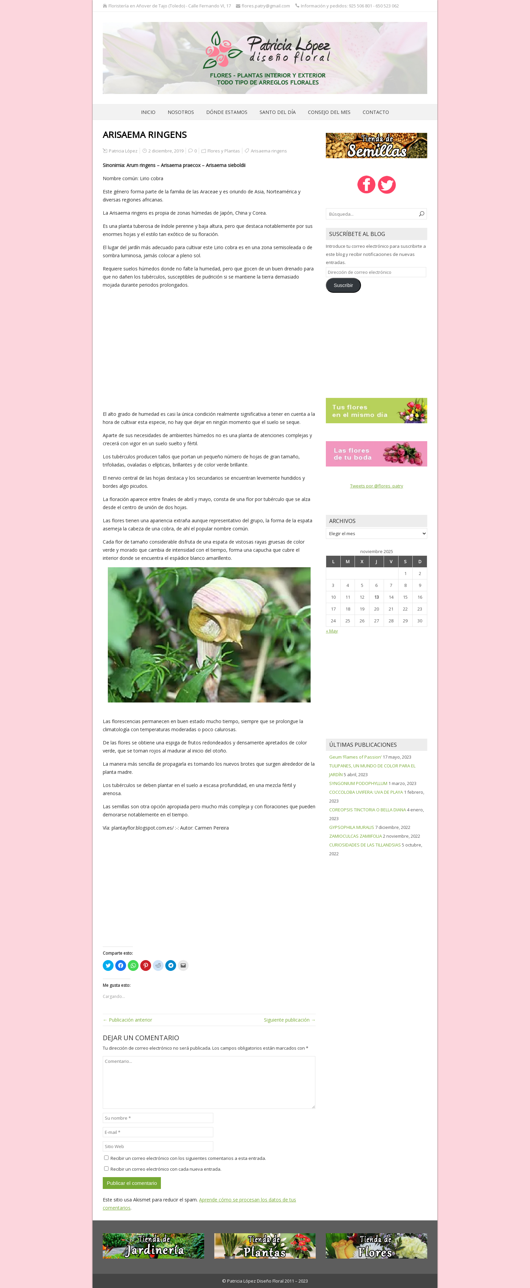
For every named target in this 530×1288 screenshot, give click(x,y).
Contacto (376, 112)
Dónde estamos (226, 112)
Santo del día (278, 112)
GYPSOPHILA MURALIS (351, 827)
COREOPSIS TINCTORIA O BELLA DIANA (367, 810)
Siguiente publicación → (290, 1020)
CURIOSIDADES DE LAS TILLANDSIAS (365, 845)
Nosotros (181, 112)
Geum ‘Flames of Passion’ (355, 757)
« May (332, 631)
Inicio (148, 112)
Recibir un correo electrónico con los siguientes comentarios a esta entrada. (188, 1158)
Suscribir (343, 285)
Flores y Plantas (224, 151)
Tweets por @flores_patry (376, 486)
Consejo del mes (329, 112)
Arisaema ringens (269, 151)
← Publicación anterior (127, 1020)
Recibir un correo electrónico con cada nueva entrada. (166, 1169)
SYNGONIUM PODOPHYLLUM (358, 783)
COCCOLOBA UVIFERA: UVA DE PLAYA (366, 792)
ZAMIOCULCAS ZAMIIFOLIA (355, 836)
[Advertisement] (209, 349)
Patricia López (123, 151)
